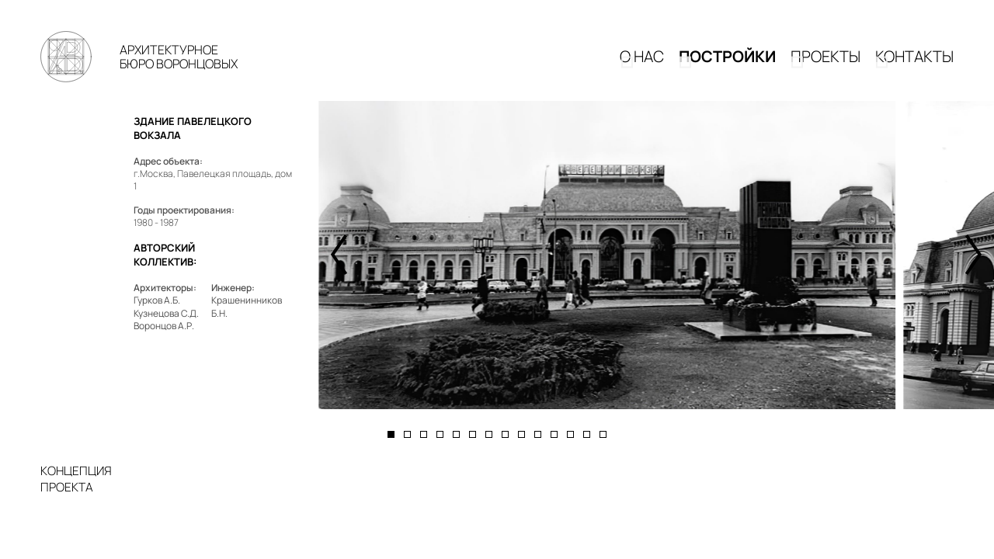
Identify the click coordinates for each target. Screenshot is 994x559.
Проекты (825, 63)
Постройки (727, 63)
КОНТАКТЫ (914, 63)
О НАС (642, 63)
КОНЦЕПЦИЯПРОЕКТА (76, 493)
